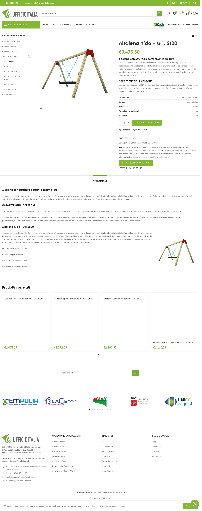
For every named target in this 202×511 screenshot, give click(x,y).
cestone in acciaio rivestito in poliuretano (151, 157)
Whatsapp (156, 412)
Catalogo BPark (59, 417)
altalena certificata (131, 147)
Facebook (156, 403)
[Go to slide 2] (101, 311)
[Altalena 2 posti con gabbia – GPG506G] (124, 294)
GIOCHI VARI (10, 71)
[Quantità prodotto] (124, 123)
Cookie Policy (108, 412)
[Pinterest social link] (134, 168)
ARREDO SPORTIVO (11, 46)
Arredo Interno (59, 403)
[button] (136, 162)
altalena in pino (125, 157)
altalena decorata (136, 153)
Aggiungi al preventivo (146, 123)
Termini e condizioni (110, 417)
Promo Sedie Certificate (62, 422)
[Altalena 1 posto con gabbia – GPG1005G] (25, 294)
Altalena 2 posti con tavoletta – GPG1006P (174, 298)
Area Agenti (107, 427)
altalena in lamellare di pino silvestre (177, 153)
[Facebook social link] (167, 3)
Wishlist (105, 398)
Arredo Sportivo (59, 408)
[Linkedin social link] (137, 168)
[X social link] (130, 168)
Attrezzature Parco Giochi (63, 427)
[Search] (101, 13)
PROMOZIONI (9, 94)
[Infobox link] (10, 3)
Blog (154, 398)
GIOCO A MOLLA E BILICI (13, 78)
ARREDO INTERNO (11, 41)
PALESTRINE (10, 89)
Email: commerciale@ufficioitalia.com (22, 433)
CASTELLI (8, 66)
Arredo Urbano (58, 398)
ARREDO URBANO (10, 51)
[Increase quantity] (128, 123)
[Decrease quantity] (120, 123)
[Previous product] (189, 36)
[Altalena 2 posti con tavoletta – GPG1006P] (174, 294)
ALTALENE (9, 61)
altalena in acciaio (152, 153)
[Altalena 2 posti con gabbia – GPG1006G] (75, 294)
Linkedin (155, 408)
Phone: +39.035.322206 (16, 429)
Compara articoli (109, 403)
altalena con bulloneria (150, 147)
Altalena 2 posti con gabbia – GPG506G (122, 298)
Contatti (106, 422)
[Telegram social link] (141, 168)
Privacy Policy (108, 408)
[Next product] (196, 36)
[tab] (100, 179)
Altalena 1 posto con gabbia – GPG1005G (24, 298)
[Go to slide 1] (98, 311)
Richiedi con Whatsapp (137, 163)
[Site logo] (20, 13)
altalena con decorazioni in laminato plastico (152, 150)
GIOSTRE (8, 84)
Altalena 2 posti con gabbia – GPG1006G (73, 298)
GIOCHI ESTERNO (10, 56)
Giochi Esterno (58, 412)
